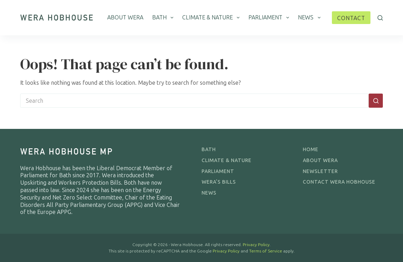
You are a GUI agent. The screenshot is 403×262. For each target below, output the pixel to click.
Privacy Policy (256, 244)
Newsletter (320, 171)
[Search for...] (194, 101)
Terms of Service (265, 251)
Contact (351, 18)
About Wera (125, 17)
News (310, 17)
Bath (164, 17)
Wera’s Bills (219, 182)
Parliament (270, 17)
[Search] (380, 17)
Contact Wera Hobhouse (339, 182)
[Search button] (376, 101)
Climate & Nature (212, 17)
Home (310, 150)
